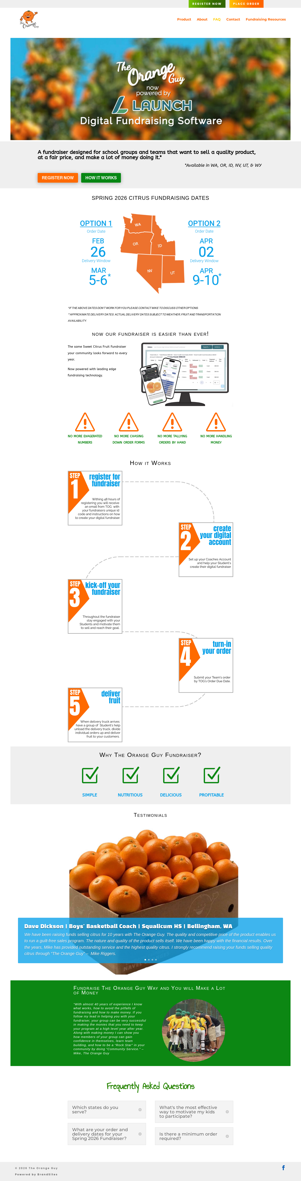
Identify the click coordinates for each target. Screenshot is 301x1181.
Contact (233, 19)
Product (184, 19)
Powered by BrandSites (36, 1174)
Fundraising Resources (266, 19)
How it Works (101, 178)
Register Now (207, 4)
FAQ (217, 19)
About (202, 19)
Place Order (246, 4)
